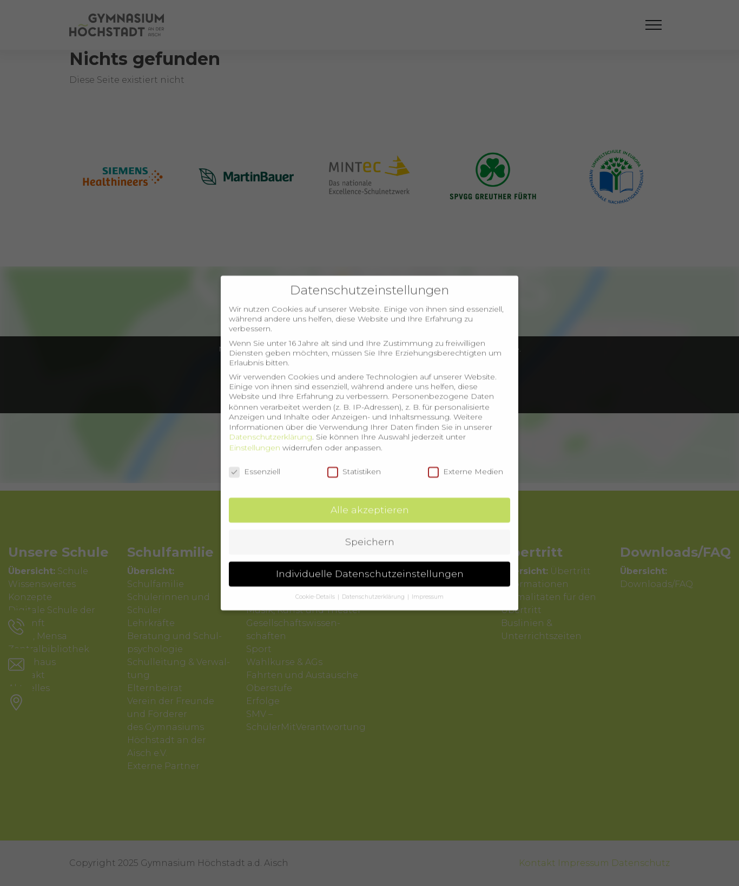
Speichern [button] (369, 530)
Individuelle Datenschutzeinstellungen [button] (370, 562)
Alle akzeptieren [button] (370, 498)
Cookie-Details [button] (315, 585)
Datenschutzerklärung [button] (374, 585)
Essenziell (254, 460)
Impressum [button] (428, 585)
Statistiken (354, 460)
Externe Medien (465, 460)
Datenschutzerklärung (270, 426)
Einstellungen (254, 436)
